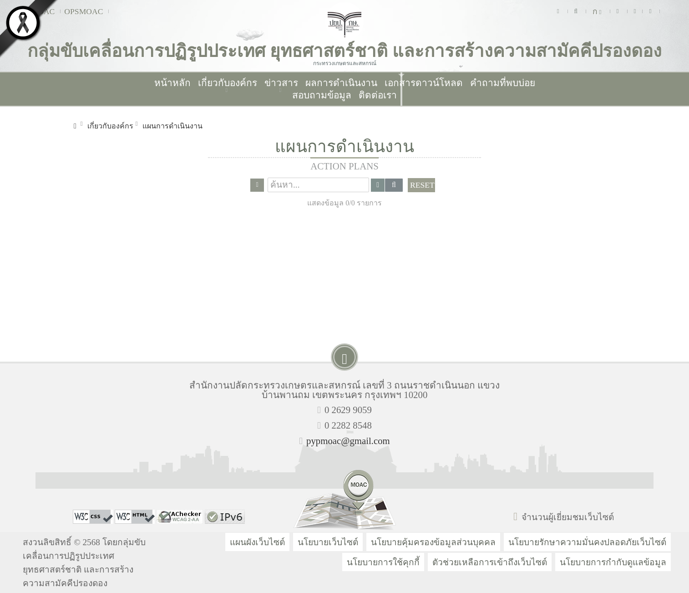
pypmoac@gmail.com (348, 440)
